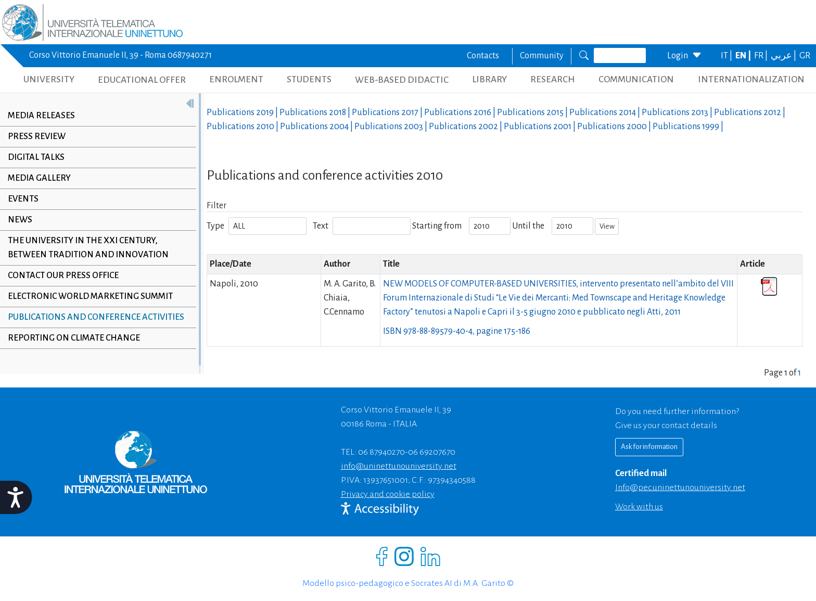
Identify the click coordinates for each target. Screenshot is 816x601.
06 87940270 (381, 452)
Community (542, 55)
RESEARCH (552, 79)
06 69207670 (431, 452)
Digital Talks (36, 157)
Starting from (437, 226)
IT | (727, 55)
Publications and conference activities (96, 317)
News (20, 219)
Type (215, 226)
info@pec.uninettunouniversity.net (680, 487)
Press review (37, 136)
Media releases (41, 115)
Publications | (243, 112)
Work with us (639, 506)
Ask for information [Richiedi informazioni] (649, 446)
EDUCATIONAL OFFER (142, 80)
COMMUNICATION (636, 79)
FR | (761, 55)
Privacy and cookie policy (388, 494)
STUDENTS (309, 79)
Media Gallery (39, 178)
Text (320, 226)
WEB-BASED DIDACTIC (402, 80)
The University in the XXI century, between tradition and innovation (88, 247)
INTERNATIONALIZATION (751, 79)
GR (804, 55)
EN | (744, 55)
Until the (528, 226)
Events (23, 199)
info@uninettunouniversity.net (398, 466)
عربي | (784, 55)
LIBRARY (489, 79)
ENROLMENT (236, 79)
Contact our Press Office (63, 275)
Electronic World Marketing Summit (90, 296)
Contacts (483, 55)
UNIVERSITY (48, 79)
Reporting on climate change (74, 338)
